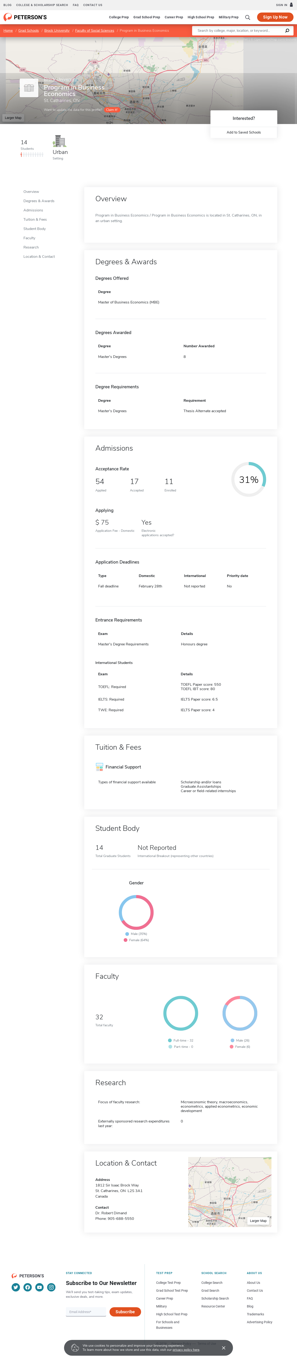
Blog (7, 5)
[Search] (247, 17)
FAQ (76, 5)
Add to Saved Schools (244, 132)
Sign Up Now (275, 17)
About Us (253, 1283)
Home (8, 30)
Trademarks (255, 1314)
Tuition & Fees (35, 219)
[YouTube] (39, 1287)
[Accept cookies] (220, 1347)
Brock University (57, 30)
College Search (212, 1283)
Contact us (92, 5)
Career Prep (174, 17)
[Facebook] (27, 1287)
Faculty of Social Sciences (94, 30)
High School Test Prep (171, 1314)
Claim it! (111, 110)
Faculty (29, 238)
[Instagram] (51, 1287)
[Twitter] (16, 1287)
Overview (31, 191)
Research (31, 247)
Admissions (33, 210)
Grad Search (210, 1290)
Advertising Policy (259, 1322)
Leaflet (241, 39)
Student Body (34, 228)
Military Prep (229, 17)
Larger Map (13, 118)
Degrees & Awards (39, 201)
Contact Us (255, 1290)
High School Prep (201, 17)
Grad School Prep (146, 17)
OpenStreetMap (265, 39)
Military (161, 1306)
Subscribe (125, 1311)
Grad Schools (28, 30)
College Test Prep (168, 1283)
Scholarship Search (215, 1298)
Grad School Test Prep (172, 1290)
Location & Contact (39, 256)
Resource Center (213, 1306)
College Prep (119, 17)
